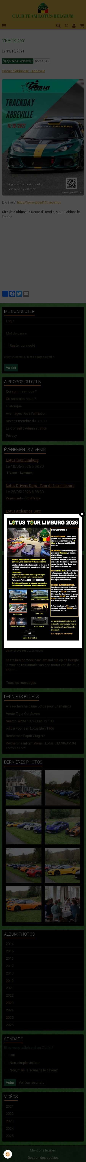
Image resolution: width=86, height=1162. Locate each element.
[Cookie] (7, 1154)
